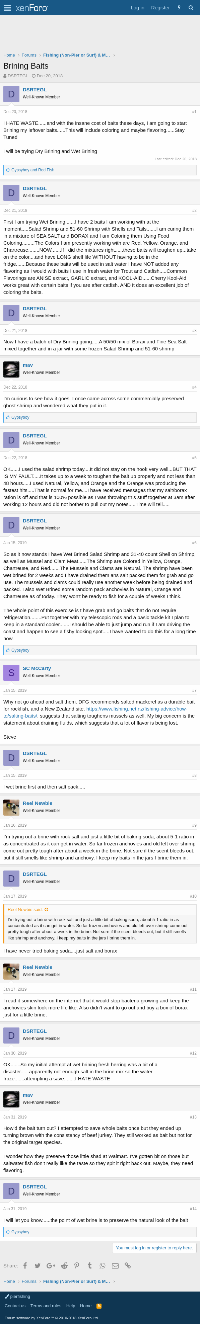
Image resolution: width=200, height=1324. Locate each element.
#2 (194, 210)
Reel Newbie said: (25, 909)
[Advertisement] (100, 35)
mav (28, 365)
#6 (194, 543)
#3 (194, 330)
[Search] (191, 7)
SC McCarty (37, 668)
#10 (193, 896)
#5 (194, 458)
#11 (193, 989)
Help (70, 1305)
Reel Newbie (37, 803)
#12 (193, 1053)
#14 (193, 1209)
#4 (194, 387)
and (32, 170)
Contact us (15, 1305)
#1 (194, 111)
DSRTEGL (18, 75)
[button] (7, 7)
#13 (193, 1117)
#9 (194, 825)
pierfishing (17, 1296)
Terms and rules (45, 1305)
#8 (194, 775)
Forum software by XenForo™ (52, 1318)
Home (86, 1305)
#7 (194, 690)
